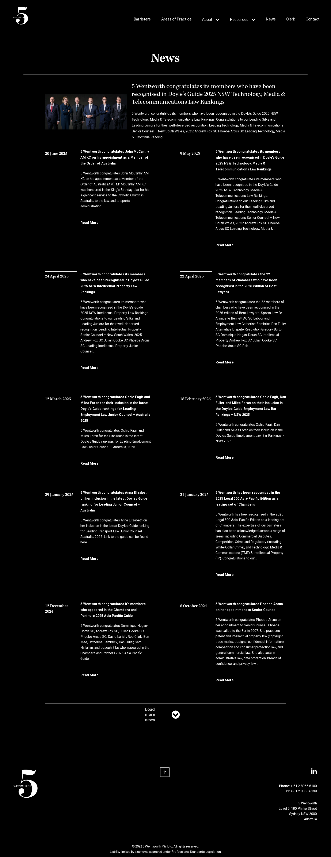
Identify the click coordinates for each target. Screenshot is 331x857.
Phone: (285, 786)
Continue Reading (150, 137)
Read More (89, 222)
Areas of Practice (176, 20)
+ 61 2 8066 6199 (304, 791)
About (207, 20)
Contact (313, 20)
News (271, 20)
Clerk (290, 20)
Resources (239, 20)
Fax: (287, 791)
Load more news (162, 714)
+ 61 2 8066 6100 (304, 786)
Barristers (142, 20)
